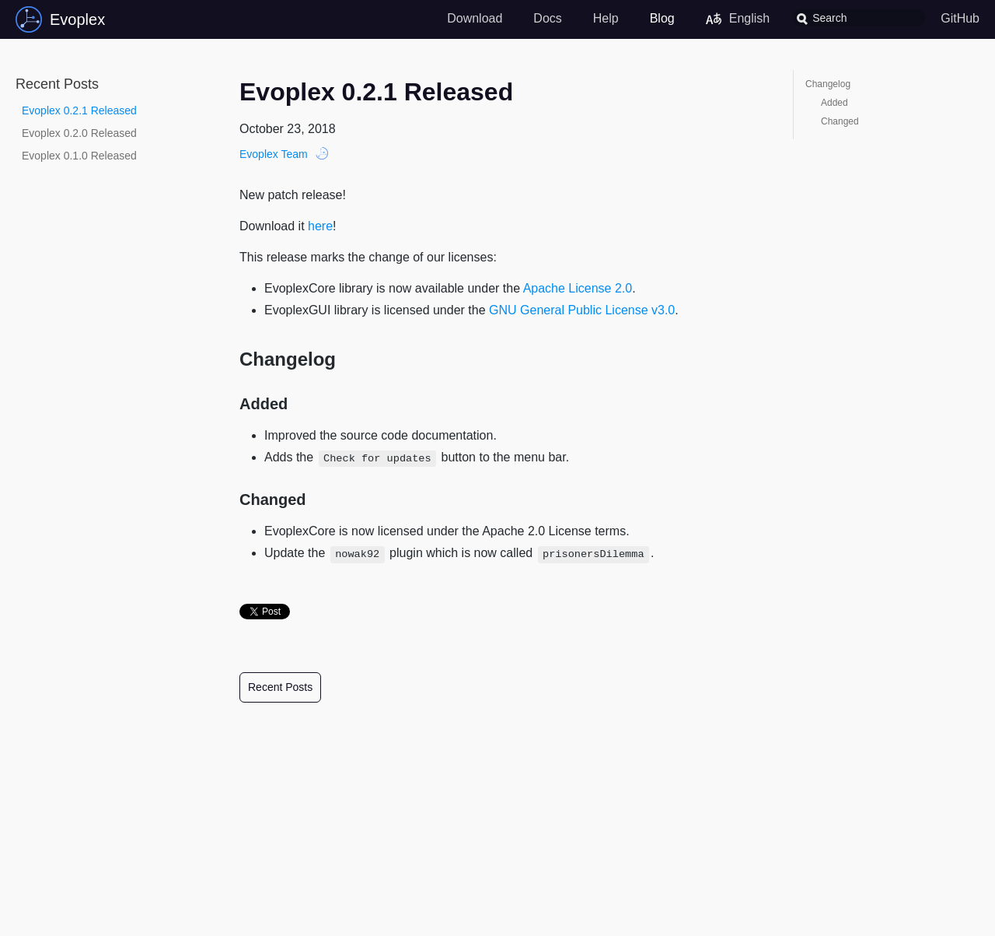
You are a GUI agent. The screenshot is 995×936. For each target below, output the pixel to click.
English (738, 18)
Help (606, 18)
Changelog (827, 84)
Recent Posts (280, 687)
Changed (840, 121)
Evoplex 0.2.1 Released (79, 110)
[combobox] (859, 17)
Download (474, 18)
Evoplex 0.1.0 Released (79, 155)
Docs (547, 18)
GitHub (960, 18)
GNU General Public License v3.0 (582, 310)
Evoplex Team (273, 154)
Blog (662, 18)
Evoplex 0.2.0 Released (79, 133)
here (320, 226)
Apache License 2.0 (578, 288)
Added (834, 102)
